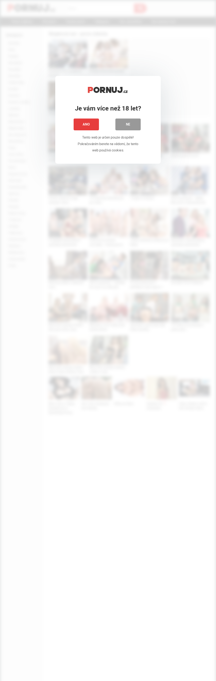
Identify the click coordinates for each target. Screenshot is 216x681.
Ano (86, 124)
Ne (128, 124)
